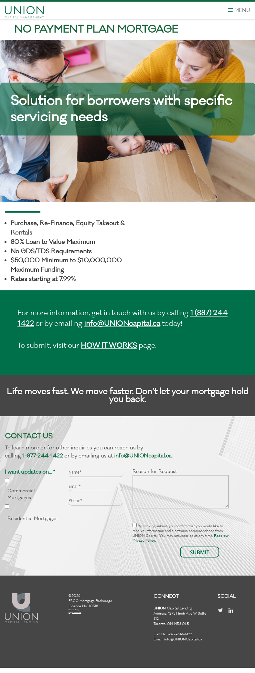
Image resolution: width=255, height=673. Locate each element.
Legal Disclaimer (75, 612)
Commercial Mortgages (21, 494)
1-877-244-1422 (42, 455)
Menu (239, 10)
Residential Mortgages (32, 519)
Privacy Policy (74, 610)
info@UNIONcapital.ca (122, 323)
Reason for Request (181, 488)
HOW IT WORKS (109, 345)
